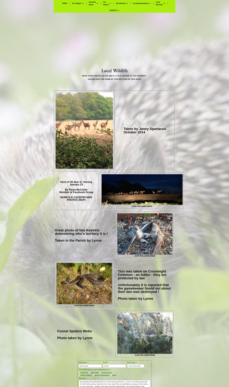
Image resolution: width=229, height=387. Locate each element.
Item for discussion (102, 375)
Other (114, 375)
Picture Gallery (86, 375)
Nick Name (83, 362)
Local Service (107, 373)
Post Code (131, 362)
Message (82, 378)
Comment (84, 373)
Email (105, 362)
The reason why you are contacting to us (94, 370)
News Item (95, 373)
